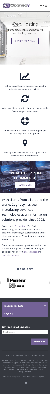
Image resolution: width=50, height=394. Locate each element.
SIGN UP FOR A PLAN (25, 41)
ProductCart (20, 226)
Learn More (25, 184)
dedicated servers (10, 255)
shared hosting (31, 251)
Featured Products (25, 305)
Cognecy (25, 313)
